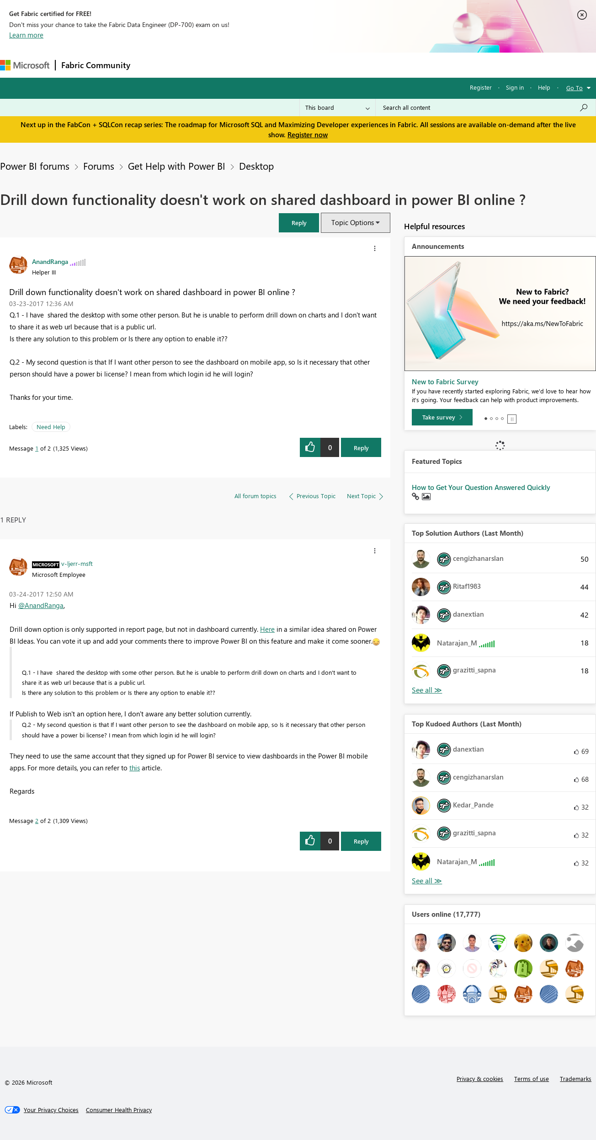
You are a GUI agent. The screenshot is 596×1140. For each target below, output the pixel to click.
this (134, 767)
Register (481, 87)
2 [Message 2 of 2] (36, 820)
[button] (299, 222)
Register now (307, 134)
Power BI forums (34, 165)
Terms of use (531, 1078)
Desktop (256, 165)
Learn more (26, 34)
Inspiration (191, 65)
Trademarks (575, 1078)
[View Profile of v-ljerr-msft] (77, 563)
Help (544, 87)
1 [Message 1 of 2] (36, 448)
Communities (269, 65)
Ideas (229, 65)
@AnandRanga (41, 605)
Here (267, 629)
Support (384, 65)
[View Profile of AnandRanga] (50, 261)
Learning (345, 65)
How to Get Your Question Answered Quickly (481, 487)
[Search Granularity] (337, 107)
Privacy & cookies (480, 1078)
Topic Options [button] (352, 222)
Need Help (51, 427)
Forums (151, 65)
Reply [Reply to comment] (361, 841)
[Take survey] (442, 417)
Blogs (310, 65)
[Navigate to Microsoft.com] (24, 65)
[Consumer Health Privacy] (119, 1110)
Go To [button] (574, 87)
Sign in (515, 87)
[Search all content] (485, 107)
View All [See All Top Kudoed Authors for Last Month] (427, 881)
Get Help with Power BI (176, 165)
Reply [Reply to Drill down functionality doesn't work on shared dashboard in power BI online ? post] (361, 448)
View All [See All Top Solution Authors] (427, 690)
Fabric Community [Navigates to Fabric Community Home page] (95, 64)
